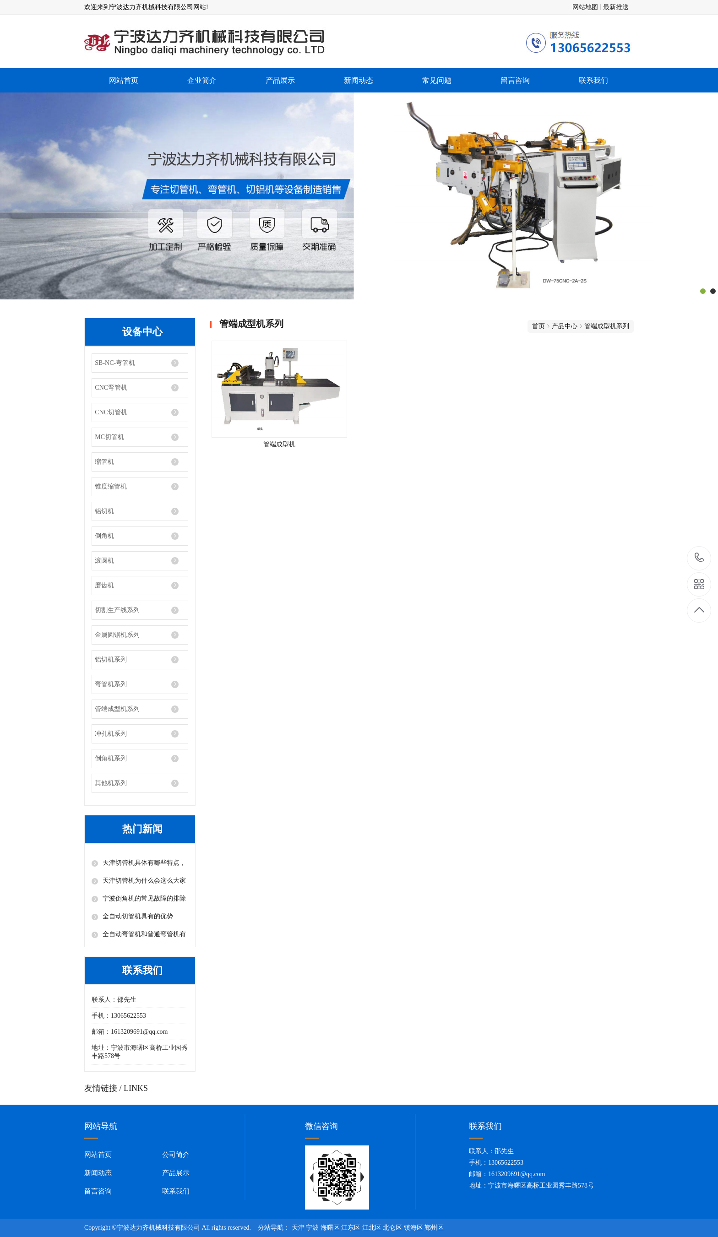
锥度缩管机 (111, 486)
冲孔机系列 (111, 733)
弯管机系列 (111, 684)
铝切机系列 (111, 659)
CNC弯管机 (111, 387)
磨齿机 (104, 585)
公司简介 (176, 1154)
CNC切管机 (111, 412)
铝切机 (104, 511)
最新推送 (616, 7)
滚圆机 (104, 560)
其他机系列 (111, 783)
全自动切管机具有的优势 (138, 916)
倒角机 (104, 535)
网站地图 (585, 7)
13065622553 (699, 558)
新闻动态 (358, 80)
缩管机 (104, 461)
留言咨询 (515, 80)
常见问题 (436, 80)
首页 (538, 326)
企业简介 (202, 80)
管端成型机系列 (117, 708)
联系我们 (593, 80)
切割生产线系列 (117, 610)
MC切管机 (109, 437)
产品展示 (280, 80)
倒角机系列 (111, 758)
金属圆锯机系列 (117, 634)
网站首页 (123, 80)
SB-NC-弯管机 (115, 362)
